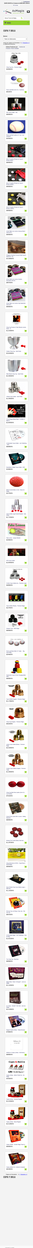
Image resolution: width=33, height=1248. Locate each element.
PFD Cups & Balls (10, 560)
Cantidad (16, 48)
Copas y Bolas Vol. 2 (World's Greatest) (15, 1167)
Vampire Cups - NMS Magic (12, 628)
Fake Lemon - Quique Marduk (13, 538)
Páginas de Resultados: (11, 1174)
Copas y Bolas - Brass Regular (13, 1121)
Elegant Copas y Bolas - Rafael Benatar (15, 1030)
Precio (12, 48)
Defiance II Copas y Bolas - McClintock (15, 1052)
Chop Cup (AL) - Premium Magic (14, 67)
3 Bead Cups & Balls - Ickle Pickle (14, 396)
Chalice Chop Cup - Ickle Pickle (13, 351)
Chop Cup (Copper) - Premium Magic (15, 721)
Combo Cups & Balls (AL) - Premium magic (16, 583)
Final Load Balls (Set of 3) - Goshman (15, 89)
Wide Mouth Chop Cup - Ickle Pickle (14, 374)
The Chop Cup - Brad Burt (12, 959)
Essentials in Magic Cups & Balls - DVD (15, 467)
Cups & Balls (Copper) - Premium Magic (15, 699)
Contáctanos (26, 1)
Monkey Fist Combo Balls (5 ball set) (14, 840)
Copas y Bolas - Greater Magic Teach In (15, 1144)
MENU (16, 23)
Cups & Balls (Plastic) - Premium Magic (15, 605)
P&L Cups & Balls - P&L (12, 112)
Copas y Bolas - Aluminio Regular (14, 1099)
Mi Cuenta (15, 5)
